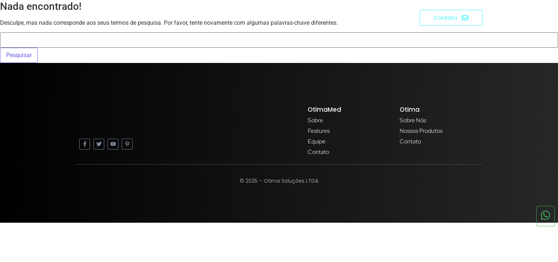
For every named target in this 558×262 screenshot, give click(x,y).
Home (318, 17)
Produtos (382, 17)
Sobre (346, 17)
